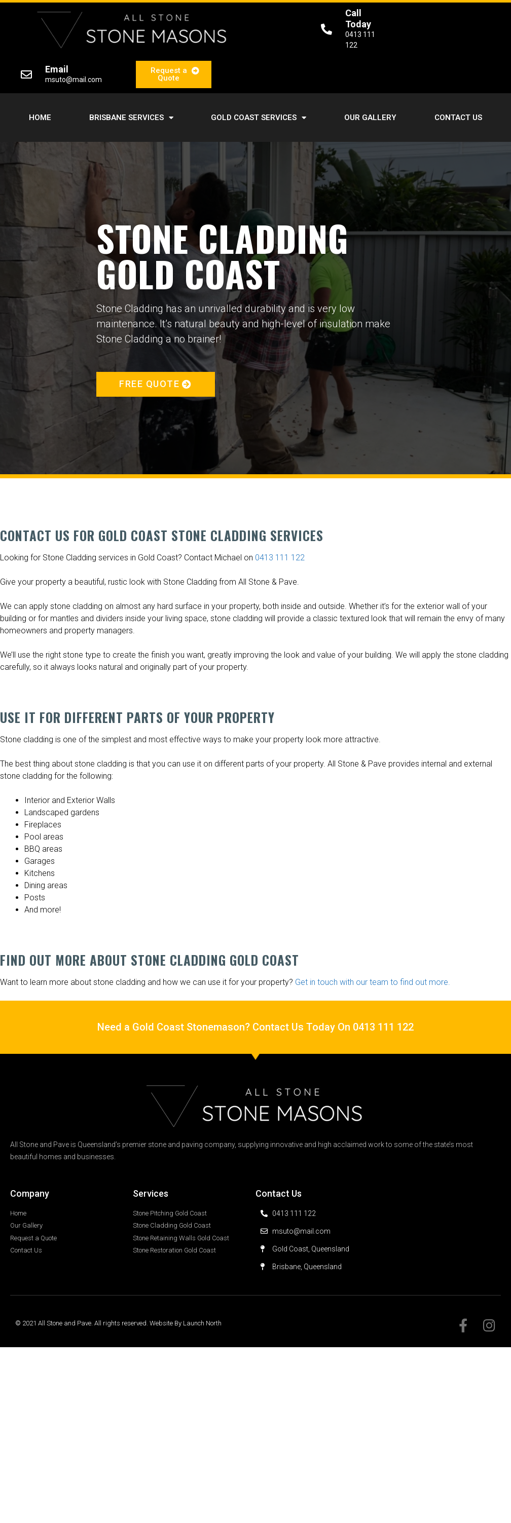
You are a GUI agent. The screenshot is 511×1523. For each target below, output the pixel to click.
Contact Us (458, 117)
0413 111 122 (280, 557)
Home (40, 117)
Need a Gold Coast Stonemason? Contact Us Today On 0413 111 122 (255, 1027)
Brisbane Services (131, 118)
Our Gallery (370, 117)
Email (56, 69)
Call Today (358, 18)
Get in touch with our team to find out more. (372, 982)
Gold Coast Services (258, 118)
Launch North (202, 1323)
